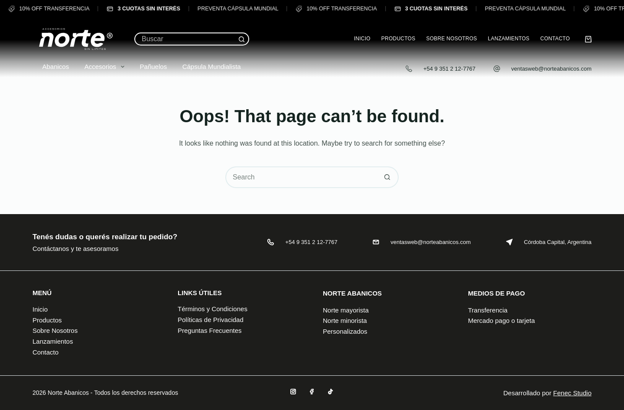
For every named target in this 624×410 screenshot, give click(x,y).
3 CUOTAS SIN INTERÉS (140, 9)
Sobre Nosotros (451, 39)
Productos (398, 39)
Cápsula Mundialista (206, 66)
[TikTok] (330, 391)
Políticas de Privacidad (211, 319)
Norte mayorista (346, 310)
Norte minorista (345, 320)
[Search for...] (185, 39)
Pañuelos (148, 66)
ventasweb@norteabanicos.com (551, 68)
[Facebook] (312, 391)
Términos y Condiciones (212, 308)
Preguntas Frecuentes (210, 330)
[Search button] (241, 39)
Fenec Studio (572, 393)
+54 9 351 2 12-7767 (449, 68)
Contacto (555, 39)
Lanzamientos (509, 39)
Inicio (362, 39)
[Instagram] (293, 391)
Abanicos (50, 66)
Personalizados (345, 331)
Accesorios (101, 67)
